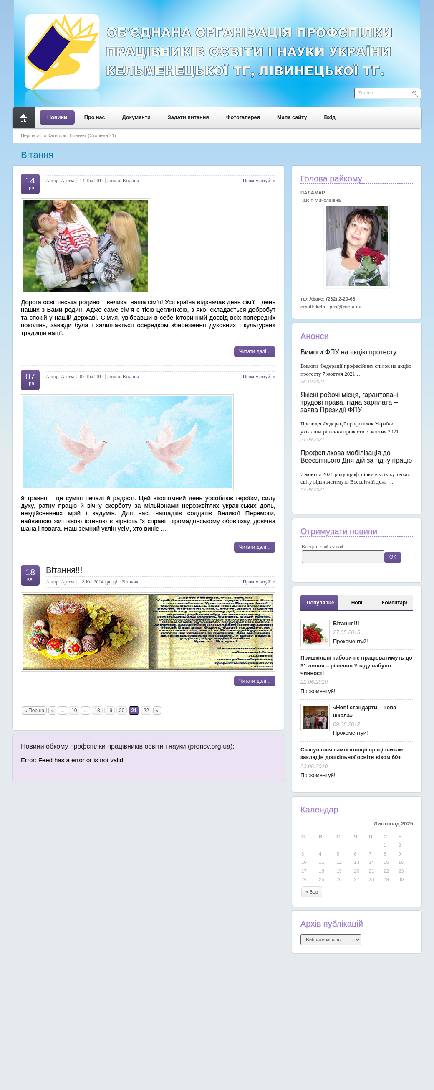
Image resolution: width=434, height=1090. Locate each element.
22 (146, 710)
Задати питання (188, 117)
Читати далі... (254, 351)
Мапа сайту (292, 117)
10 (74, 710)
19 (109, 710)
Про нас (94, 117)
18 (97, 710)
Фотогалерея (243, 117)
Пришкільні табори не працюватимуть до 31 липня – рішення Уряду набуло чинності (356, 665)
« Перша (34, 710)
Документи (136, 117)
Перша (28, 135)
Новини (57, 117)
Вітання (131, 180)
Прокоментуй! (350, 641)
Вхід (330, 117)
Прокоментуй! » (259, 180)
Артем (67, 180)
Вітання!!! (64, 570)
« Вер (311, 891)
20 (121, 710)
